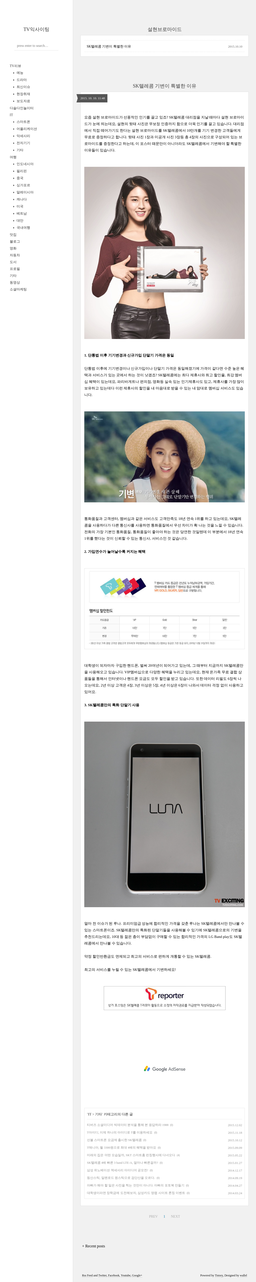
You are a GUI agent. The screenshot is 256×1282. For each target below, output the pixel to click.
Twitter (102, 1275)
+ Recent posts (93, 1246)
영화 (13, 248)
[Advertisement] (164, 1069)
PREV (153, 1215)
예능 (19, 73)
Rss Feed (87, 1275)
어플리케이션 (26, 129)
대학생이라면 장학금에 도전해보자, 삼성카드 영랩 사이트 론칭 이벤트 (136, 1193)
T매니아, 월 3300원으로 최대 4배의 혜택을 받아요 (121, 1147)
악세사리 (23, 136)
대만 (19, 220)
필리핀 (21, 171)
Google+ (137, 1275)
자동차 (15, 255)
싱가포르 (23, 185)
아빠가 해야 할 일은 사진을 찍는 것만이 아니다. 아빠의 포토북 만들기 (135, 1185)
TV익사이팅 (36, 29)
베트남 (21, 213)
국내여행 (23, 227)
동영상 (15, 282)
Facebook (114, 1275)
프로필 (15, 269)
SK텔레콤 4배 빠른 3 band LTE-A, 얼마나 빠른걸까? (122, 1162)
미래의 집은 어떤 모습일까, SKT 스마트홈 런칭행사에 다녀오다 (131, 1155)
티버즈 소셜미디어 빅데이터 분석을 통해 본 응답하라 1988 (128, 1125)
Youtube (126, 1275)
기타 (19, 150)
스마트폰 (23, 122)
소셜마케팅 (18, 289)
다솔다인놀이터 (22, 108)
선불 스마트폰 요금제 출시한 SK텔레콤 (114, 1140)
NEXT (175, 1215)
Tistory (219, 1275)
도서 (13, 262)
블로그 (15, 241)
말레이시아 (25, 192)
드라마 (21, 80)
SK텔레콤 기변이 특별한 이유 (109, 46)
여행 (13, 157)
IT (11, 115)
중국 (19, 178)
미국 (19, 206)
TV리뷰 (15, 66)
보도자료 (23, 101)
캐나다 (21, 199)
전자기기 (23, 143)
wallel (243, 1275)
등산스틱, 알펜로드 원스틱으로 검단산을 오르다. (121, 1178)
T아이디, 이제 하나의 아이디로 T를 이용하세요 (119, 1132)
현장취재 (23, 94)
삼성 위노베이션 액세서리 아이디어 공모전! (117, 1170)
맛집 (13, 235)
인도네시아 (25, 164)
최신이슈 (23, 87)
